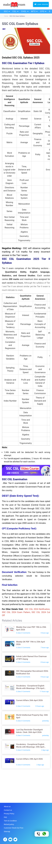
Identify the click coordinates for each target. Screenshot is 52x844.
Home (6, 16)
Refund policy (9, 824)
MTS (33, 11)
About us (7, 806)
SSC (6, 11)
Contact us (8, 810)
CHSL (24, 11)
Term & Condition (10, 821)
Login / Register (41, 4)
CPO (42, 11)
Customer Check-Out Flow (13, 828)
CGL (15, 11)
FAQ (5, 817)
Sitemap (7, 831)
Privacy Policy (9, 814)
